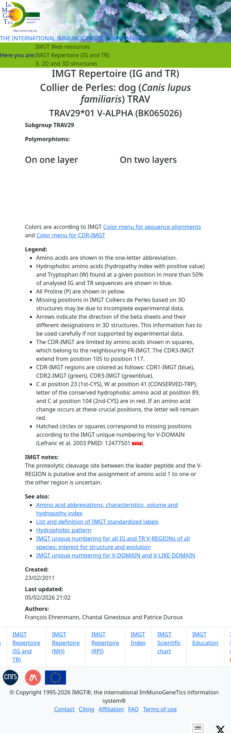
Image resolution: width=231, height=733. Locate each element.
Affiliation (111, 709)
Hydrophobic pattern (63, 530)
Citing (86, 709)
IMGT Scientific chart (169, 642)
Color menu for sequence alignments (152, 227)
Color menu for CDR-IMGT (71, 235)
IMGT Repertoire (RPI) (105, 642)
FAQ (133, 709)
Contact (64, 709)
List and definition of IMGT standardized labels (97, 522)
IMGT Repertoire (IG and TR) (72, 55)
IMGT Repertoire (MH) (66, 642)
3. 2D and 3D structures (66, 63)
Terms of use (160, 709)
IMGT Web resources (62, 47)
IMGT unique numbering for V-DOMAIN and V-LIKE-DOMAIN (115, 555)
